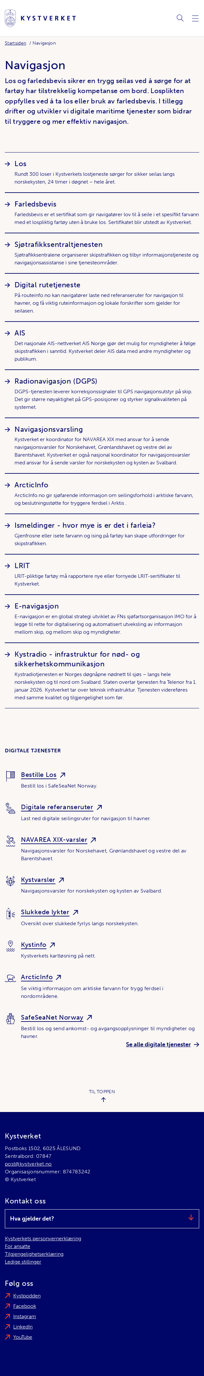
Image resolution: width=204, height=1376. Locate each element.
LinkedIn (23, 1327)
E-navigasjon (37, 606)
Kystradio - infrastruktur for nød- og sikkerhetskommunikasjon (77, 659)
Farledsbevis (36, 204)
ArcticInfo (31, 485)
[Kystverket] (40, 18)
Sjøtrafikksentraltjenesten (59, 244)
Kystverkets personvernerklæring (43, 1238)
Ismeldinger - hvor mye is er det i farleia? (85, 525)
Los (21, 163)
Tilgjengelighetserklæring (34, 1254)
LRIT (22, 565)
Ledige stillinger (23, 1262)
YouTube (22, 1337)
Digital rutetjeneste (48, 284)
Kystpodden (27, 1296)
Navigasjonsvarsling (49, 429)
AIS (20, 333)
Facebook (24, 1306)
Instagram (24, 1316)
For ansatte (17, 1246)
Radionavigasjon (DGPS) (56, 381)
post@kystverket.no (28, 1164)
